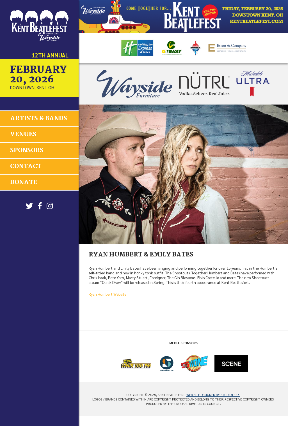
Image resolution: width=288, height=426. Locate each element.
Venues (23, 134)
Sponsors (27, 150)
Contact (25, 166)
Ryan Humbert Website (107, 294)
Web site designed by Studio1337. (213, 394)
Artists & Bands (38, 118)
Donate (23, 182)
